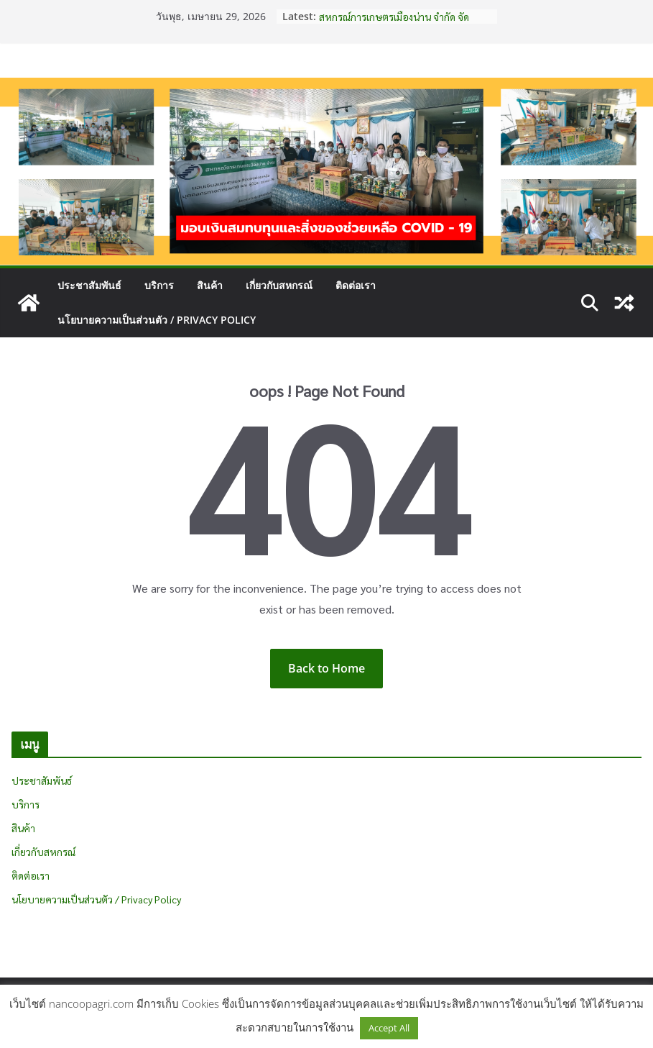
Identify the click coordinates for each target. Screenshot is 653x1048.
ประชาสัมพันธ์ (89, 285)
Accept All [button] (389, 1027)
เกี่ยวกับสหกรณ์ (279, 285)
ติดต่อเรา (355, 285)
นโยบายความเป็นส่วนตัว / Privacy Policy (156, 320)
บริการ (159, 285)
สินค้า (210, 285)
